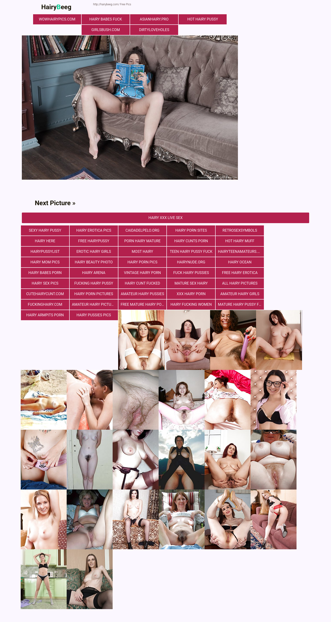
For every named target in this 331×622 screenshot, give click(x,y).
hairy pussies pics (286, 294)
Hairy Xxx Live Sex (165, 218)
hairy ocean (93, 262)
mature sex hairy (237, 273)
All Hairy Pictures (286, 273)
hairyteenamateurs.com (142, 251)
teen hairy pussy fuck (93, 251)
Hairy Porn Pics (286, 251)
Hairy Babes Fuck (105, 19)
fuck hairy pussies (286, 262)
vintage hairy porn (238, 262)
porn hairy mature (93, 241)
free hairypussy (44, 241)
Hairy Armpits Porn (238, 294)
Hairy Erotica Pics (93, 230)
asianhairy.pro (154, 19)
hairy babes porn (141, 262)
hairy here (286, 230)
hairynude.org (45, 262)
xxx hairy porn (189, 283)
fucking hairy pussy (141, 273)
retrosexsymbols (238, 230)
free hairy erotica (45, 273)
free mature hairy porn (94, 294)
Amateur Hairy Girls (237, 283)
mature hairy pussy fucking (191, 294)
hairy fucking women (141, 294)
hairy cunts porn (141, 241)
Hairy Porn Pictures (93, 283)
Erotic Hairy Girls (286, 241)
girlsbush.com (105, 30)
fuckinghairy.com (286, 283)
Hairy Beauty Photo (238, 251)
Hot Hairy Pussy (202, 19)
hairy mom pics (189, 251)
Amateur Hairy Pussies (141, 283)
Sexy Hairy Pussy (45, 230)
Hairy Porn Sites (189, 230)
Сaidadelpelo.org (141, 230)
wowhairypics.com (57, 19)
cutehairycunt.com (45, 283)
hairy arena (189, 262)
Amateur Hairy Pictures (46, 294)
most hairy (44, 251)
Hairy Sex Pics (93, 273)
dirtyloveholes (154, 30)
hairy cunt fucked (189, 273)
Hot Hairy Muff (189, 241)
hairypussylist (238, 241)
